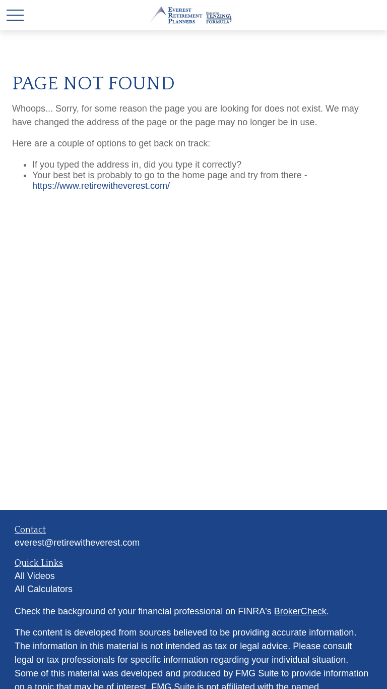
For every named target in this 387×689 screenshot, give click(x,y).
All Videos (35, 576)
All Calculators (44, 589)
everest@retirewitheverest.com (77, 543)
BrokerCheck (300, 611)
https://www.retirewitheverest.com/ (101, 186)
